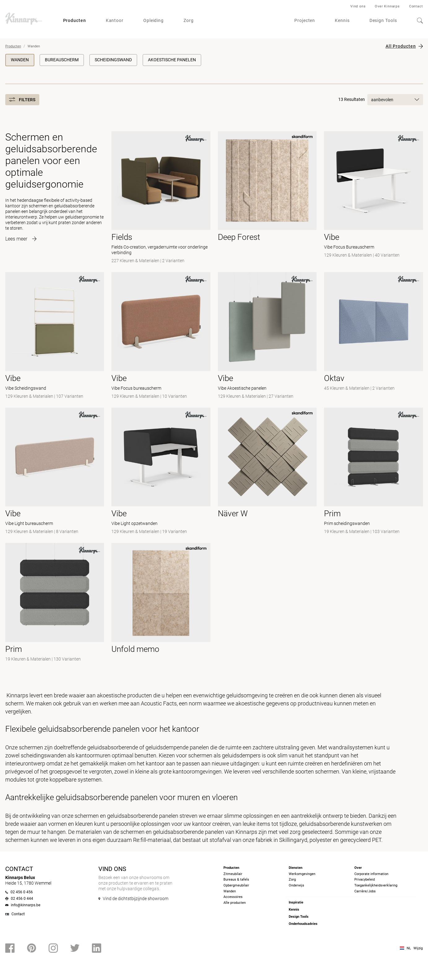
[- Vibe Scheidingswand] (55, 336)
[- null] (267, 198)
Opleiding (153, 20)
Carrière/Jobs (365, 891)
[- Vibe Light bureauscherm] (55, 472)
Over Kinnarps (387, 6)
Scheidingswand (113, 59)
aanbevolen (395, 99)
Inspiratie (296, 902)
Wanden (20, 59)
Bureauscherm (62, 59)
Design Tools (383, 20)
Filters (22, 99)
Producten (74, 20)
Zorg (189, 20)
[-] (373, 336)
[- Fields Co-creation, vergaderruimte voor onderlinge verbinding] (161, 198)
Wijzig (418, 948)
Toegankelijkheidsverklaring (375, 885)
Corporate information (371, 874)
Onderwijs (296, 885)
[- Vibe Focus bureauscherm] (161, 336)
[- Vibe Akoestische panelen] (267, 336)
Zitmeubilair (232, 874)
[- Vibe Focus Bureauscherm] (373, 198)
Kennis (342, 20)
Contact (416, 6)
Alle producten (234, 903)
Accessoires (233, 897)
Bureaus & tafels (236, 880)
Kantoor (114, 20)
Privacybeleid (364, 880)
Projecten (304, 20)
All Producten (401, 46)
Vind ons (357, 6)
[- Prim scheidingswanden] (373, 472)
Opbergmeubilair (236, 885)
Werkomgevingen (302, 874)
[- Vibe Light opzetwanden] (161, 472)
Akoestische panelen (172, 59)
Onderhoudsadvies (303, 924)
